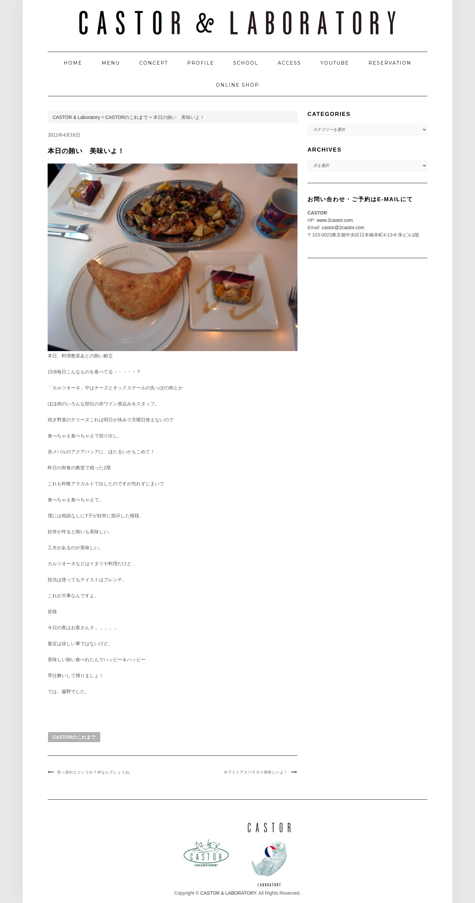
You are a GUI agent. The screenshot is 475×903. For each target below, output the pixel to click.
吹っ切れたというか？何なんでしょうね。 (95, 772)
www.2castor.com (334, 220)
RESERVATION (389, 63)
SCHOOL (245, 63)
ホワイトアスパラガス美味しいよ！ (256, 772)
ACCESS (289, 63)
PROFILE (200, 63)
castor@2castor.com (343, 227)
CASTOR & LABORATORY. (228, 893)
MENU (111, 63)
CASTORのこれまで (74, 737)
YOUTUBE (334, 63)
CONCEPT (153, 63)
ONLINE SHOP (237, 85)
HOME (73, 63)
